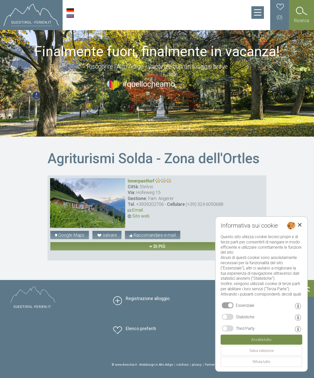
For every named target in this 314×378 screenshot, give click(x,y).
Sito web (138, 216)
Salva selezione (261, 351)
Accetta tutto (261, 340)
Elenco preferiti (141, 328)
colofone (182, 364)
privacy (197, 364)
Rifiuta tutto (261, 362)
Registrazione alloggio (148, 298)
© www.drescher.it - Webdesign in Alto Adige (142, 364)
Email (135, 210)
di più (157, 246)
